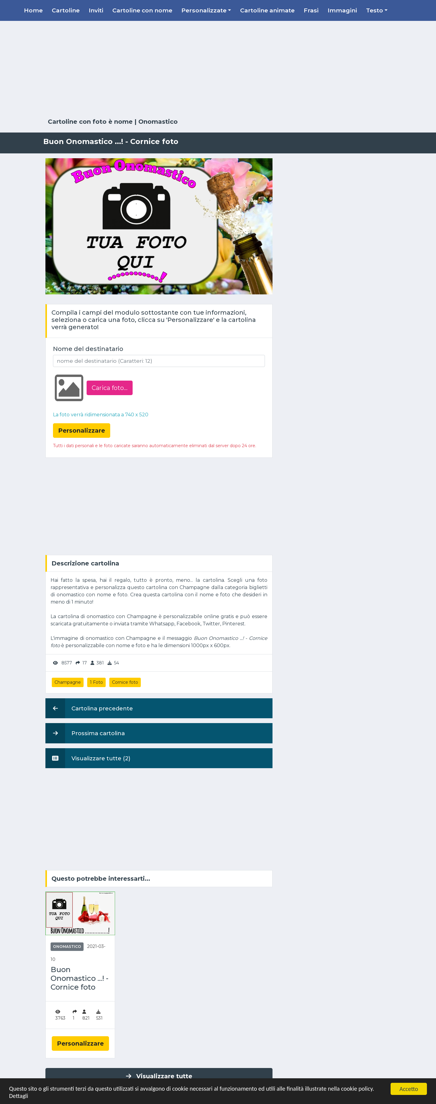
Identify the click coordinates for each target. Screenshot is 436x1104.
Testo (374, 10)
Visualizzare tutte (159, 1076)
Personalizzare (80, 1043)
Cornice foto (125, 682)
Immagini (342, 10)
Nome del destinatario (88, 348)
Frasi (311, 10)
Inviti (96, 10)
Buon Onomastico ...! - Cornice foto (79, 978)
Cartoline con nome (142, 10)
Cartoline (66, 10)
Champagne (67, 682)
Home (33, 10)
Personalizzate (203, 10)
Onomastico (158, 121)
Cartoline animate (267, 10)
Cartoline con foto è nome (90, 121)
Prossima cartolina (85, 733)
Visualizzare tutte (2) (87, 758)
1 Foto (96, 682)
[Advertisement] (218, 69)
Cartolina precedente (89, 708)
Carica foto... (109, 387)
